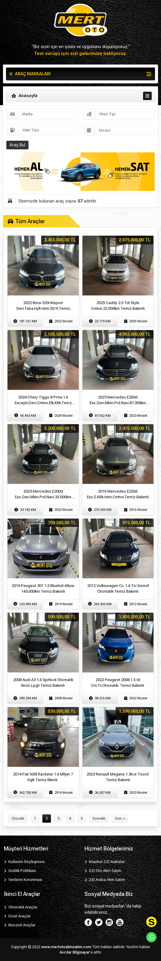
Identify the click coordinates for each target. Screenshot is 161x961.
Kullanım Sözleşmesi (24, 861)
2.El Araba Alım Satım (105, 879)
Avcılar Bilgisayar (75, 952)
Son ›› (120, 818)
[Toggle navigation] (147, 96)
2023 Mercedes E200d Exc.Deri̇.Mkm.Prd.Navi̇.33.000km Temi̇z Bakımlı (43, 497)
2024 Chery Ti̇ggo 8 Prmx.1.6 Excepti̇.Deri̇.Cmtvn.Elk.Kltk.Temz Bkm (43, 403)
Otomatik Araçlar (20, 907)
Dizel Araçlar (17, 916)
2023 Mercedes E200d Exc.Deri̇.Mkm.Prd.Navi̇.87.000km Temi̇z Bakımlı (118, 403)
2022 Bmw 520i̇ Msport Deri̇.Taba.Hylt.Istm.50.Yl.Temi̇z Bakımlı (43, 308)
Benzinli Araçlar (19, 925)
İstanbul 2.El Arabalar (105, 861)
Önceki (18, 818)
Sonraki (98, 818)
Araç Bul (17, 144)
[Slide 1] (75, 182)
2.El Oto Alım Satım (103, 870)
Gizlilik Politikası (20, 870)
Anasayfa (24, 95)
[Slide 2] (86, 182)
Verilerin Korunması (23, 879)
